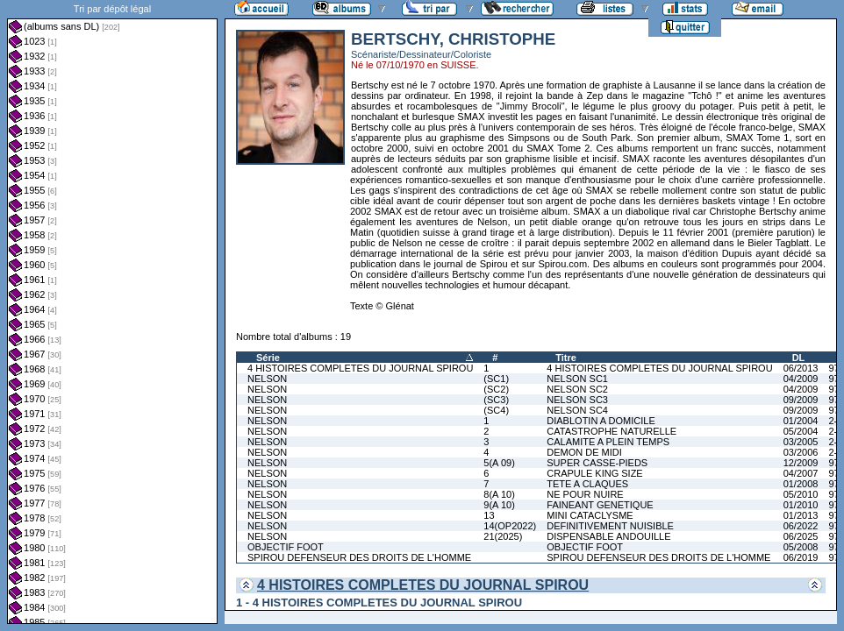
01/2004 (801, 420)
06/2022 (801, 526)
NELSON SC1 (577, 378)
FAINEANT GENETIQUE (600, 505)
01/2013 (801, 515)
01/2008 (801, 484)
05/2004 (801, 431)
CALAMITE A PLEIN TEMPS (608, 441)
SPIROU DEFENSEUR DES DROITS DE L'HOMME (359, 557)
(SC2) (496, 389)
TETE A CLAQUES (587, 484)
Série (268, 357)
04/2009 (801, 378)
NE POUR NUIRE (585, 494)
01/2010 (801, 505)
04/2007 (801, 473)
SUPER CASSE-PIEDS (597, 462)
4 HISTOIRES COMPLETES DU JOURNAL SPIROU (360, 368)
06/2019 (801, 557)
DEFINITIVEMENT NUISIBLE (610, 526)
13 (488, 515)
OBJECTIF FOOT (285, 547)
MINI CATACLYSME (590, 515)
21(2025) (502, 536)
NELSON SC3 (577, 399)
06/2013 (801, 368)
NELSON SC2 (577, 389)
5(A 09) (498, 462)
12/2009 (801, 462)
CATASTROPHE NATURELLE (611, 431)
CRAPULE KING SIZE (594, 473)
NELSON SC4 (577, 410)
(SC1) (496, 378)
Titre (565, 357)
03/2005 (801, 441)
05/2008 (801, 547)
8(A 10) (498, 494)
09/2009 (801, 399)
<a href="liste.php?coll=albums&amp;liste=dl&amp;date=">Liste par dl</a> (112, 312)
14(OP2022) (509, 526)
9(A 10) (498, 505)
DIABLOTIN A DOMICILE (600, 420)
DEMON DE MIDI (584, 452)
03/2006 (801, 452)
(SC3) (496, 399)
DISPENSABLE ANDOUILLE (608, 536)
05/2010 (801, 494)
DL (798, 357)
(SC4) (496, 410)
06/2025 (801, 536)
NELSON (267, 378)
